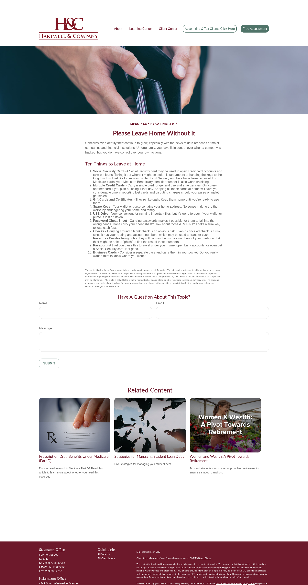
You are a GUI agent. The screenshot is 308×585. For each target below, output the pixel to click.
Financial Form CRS (150, 540)
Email (160, 291)
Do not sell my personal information (209, 575)
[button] (118, 17)
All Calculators (106, 546)
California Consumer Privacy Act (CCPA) (235, 571)
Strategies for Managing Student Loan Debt (149, 444)
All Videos (104, 542)
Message (45, 316)
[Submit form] (49, 352)
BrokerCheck (204, 546)
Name (43, 291)
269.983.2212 (56, 555)
